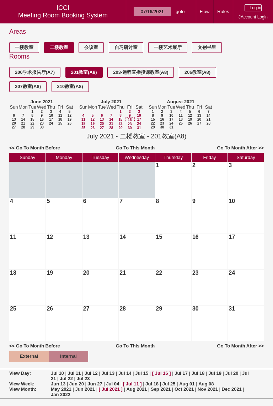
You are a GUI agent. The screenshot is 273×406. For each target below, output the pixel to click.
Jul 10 (57, 373)
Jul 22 (66, 378)
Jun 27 (95, 383)
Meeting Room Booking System (63, 15)
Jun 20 (76, 383)
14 (23, 119)
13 (14, 119)
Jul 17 (181, 373)
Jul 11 (74, 373)
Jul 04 (112, 383)
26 (69, 123)
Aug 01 (186, 383)
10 (51, 115)
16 (42, 119)
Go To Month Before (38, 147)
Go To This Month (135, 147)
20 (14, 123)
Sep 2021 (161, 389)
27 (14, 127)
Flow (204, 11)
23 (42, 123)
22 (32, 123)
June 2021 (42, 101)
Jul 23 (83, 378)
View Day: (20, 373)
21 (23, 123)
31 (139, 128)
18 (60, 119)
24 (51, 123)
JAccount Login (253, 17)
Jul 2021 (111, 389)
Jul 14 (125, 373)
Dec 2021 (231, 389)
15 (32, 119)
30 (42, 127)
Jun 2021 (85, 389)
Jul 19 (214, 373)
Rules (223, 11)
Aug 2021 (137, 389)
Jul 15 (141, 373)
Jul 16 (161, 373)
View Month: (22, 389)
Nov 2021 (208, 389)
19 (69, 119)
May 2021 (61, 389)
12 (69, 115)
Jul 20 (232, 373)
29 (32, 127)
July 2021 (111, 101)
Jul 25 (169, 383)
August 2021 (180, 101)
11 (60, 115)
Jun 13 (58, 383)
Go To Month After (237, 147)
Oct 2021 (184, 389)
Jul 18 (198, 373)
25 (60, 123)
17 (51, 119)
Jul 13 (107, 373)
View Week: (21, 383)
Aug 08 (206, 383)
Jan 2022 (60, 394)
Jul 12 (91, 373)
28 (23, 127)
